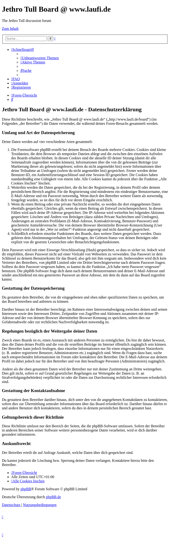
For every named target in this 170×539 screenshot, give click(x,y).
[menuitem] (40, 58)
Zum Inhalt (10, 29)
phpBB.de (53, 497)
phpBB (26, 489)
